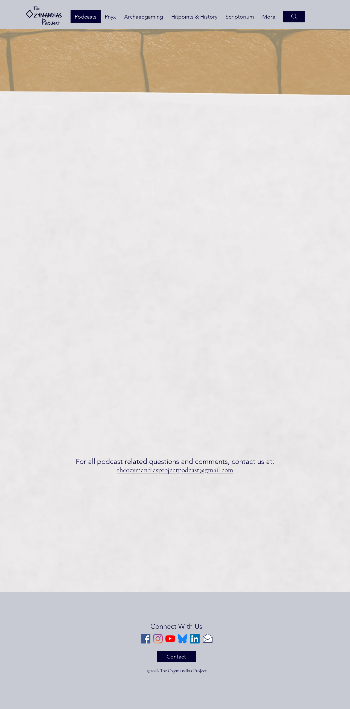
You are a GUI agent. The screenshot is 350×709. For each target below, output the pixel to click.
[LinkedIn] (195, 638)
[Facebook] (145, 638)
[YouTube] (170, 638)
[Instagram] (158, 638)
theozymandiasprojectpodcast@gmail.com (175, 470)
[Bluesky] (182, 638)
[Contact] (176, 656)
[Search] (294, 16)
